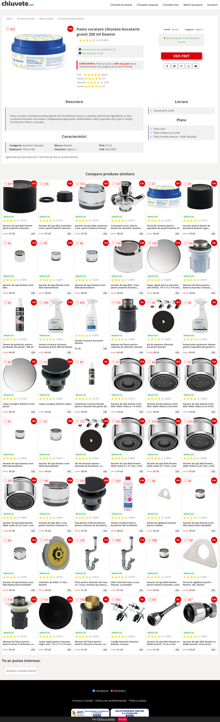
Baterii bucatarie (193, 4)
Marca (9, 18)
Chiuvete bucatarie (121, 4)
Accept (122, 719)
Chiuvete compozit (147, 4)
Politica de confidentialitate (111, 700)
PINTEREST (118, 691)
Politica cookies (137, 700)
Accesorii (212, 4)
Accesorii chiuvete (26, 18)
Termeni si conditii (82, 700)
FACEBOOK (100, 691)
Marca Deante (46, 18)
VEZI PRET (181, 56)
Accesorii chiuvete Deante (71, 18)
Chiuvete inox (171, 4)
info (33, 233)
